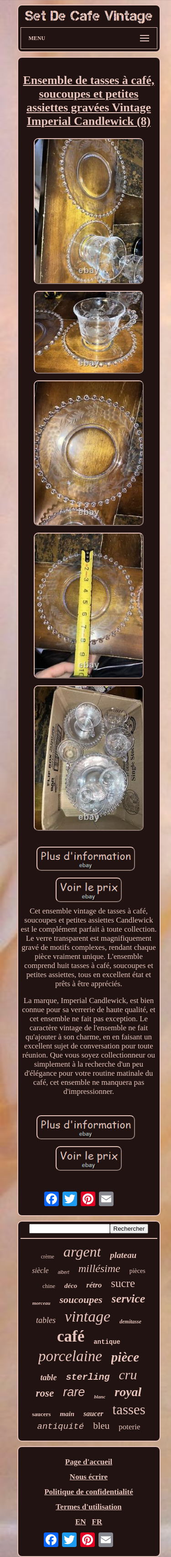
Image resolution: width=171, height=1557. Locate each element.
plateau (123, 1255)
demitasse (130, 1321)
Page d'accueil (88, 1461)
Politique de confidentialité (88, 1491)
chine (48, 1286)
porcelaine (70, 1356)
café (70, 1336)
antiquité (60, 1427)
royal (127, 1392)
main (67, 1413)
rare (74, 1392)
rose (45, 1393)
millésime (99, 1268)
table (48, 1377)
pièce (125, 1357)
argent (82, 1251)
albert (63, 1272)
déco (70, 1285)
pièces (137, 1271)
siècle (40, 1270)
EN (80, 1521)
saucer (93, 1413)
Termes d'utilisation (88, 1506)
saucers (41, 1414)
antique (106, 1342)
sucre (123, 1283)
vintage (87, 1316)
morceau (41, 1303)
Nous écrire (89, 1476)
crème (47, 1256)
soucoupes (80, 1299)
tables (46, 1320)
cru (128, 1374)
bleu (101, 1425)
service (128, 1298)
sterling (87, 1377)
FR (97, 1521)
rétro (94, 1285)
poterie (129, 1426)
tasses (129, 1409)
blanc (99, 1396)
